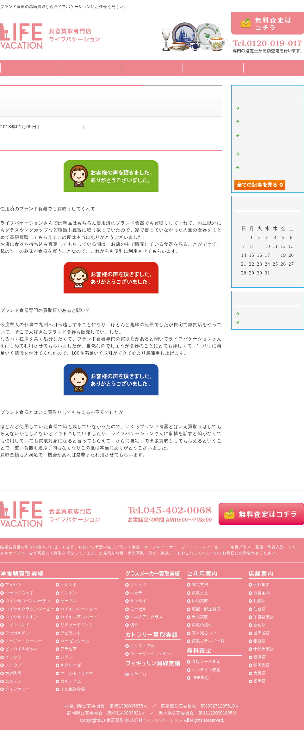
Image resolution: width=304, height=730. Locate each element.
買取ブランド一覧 (213, 68)
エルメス (13, 681)
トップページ (31, 68)
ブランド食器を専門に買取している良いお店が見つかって (269, 140)
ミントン (68, 592)
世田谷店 (261, 633)
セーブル (68, 600)
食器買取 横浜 (257, 321)
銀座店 (259, 641)
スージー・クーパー (23, 641)
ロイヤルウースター (78, 609)
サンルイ (138, 600)
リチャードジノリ (76, 624)
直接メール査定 (206, 661)
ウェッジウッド (19, 592)
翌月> (280, 281)
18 (275, 255)
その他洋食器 (72, 689)
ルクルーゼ (70, 665)
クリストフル (142, 645)
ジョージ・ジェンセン (150, 653)
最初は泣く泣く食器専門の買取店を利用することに (269, 156)
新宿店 (259, 624)
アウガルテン (17, 633)
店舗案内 (273, 68)
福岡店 (259, 681)
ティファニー (17, 689)
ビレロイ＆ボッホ (21, 648)
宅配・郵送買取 (206, 609)
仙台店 (259, 609)
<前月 (254, 281)
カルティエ (70, 681)
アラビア (68, 648)
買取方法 (152, 68)
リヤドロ (138, 674)
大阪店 (259, 673)
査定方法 (91, 68)
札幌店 (259, 600)
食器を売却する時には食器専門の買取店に (269, 169)
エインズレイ (17, 624)
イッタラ (13, 657)
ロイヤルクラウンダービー (29, 609)
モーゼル (138, 609)
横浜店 (259, 657)
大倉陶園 (13, 673)
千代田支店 (263, 648)
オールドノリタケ (76, 673)
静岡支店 (261, 665)
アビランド (70, 633)
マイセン (13, 584)
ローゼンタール (74, 641)
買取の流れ (202, 624)
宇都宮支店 (263, 616)
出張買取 (200, 616)
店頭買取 (200, 600)
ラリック (138, 584)
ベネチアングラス (146, 616)
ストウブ (13, 665)
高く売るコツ (204, 633)
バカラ (136, 592)
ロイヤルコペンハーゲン (27, 600)
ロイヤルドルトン (21, 616)
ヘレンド (68, 584)
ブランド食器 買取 (61, 126)
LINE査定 (200, 677)
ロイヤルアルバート (78, 616)
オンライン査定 (206, 669)
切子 (134, 624)
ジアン (66, 657)
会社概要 (261, 584)
